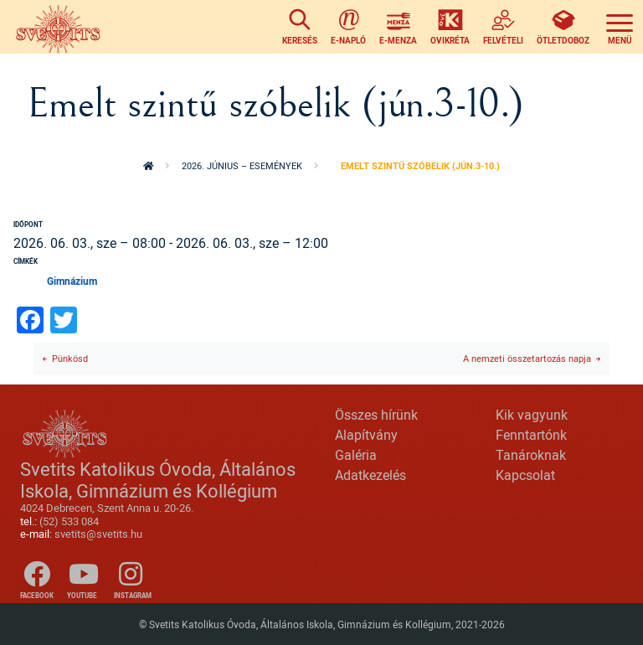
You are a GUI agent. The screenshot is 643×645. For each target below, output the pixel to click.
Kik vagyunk (532, 414)
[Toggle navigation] (619, 27)
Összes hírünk (376, 414)
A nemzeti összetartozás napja (527, 358)
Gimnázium (72, 280)
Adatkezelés (370, 475)
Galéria (356, 455)
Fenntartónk (531, 435)
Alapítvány (366, 435)
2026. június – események (242, 165)
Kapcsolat (525, 475)
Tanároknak (531, 455)
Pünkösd (70, 358)
